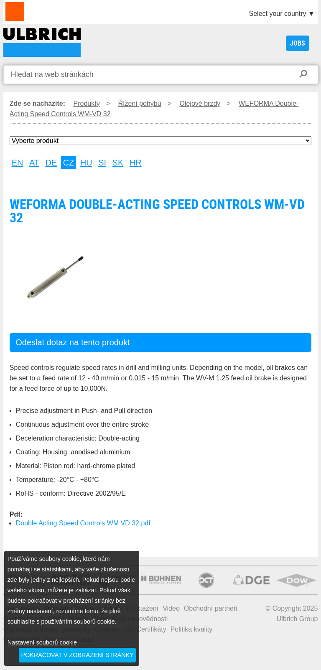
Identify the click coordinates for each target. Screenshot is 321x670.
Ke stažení (143, 608)
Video (171, 608)
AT (34, 162)
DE (51, 162)
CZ (68, 162)
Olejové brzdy (199, 103)
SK (118, 162)
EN (17, 162)
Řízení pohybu (139, 103)
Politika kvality (191, 629)
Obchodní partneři (210, 608)
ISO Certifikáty (144, 629)
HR (136, 162)
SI (102, 162)
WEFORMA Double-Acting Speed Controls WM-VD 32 (42, 42)
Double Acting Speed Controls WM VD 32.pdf (83, 523)
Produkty (87, 103)
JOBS (297, 43)
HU (86, 162)
